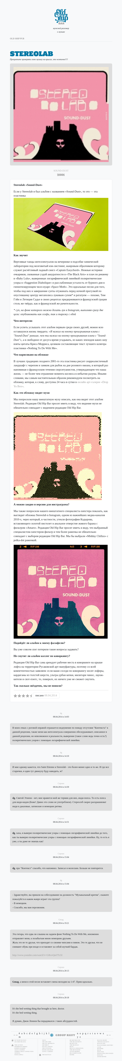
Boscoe (100, 1055)
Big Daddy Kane (75, 1053)
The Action (19, 1045)
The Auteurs (47, 1048)
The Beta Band (75, 1050)
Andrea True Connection (24, 1051)
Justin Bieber (75, 1051)
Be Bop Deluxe (75, 1040)
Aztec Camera (47, 1051)
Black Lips (101, 1043)
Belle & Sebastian (76, 1048)
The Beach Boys (75, 1042)
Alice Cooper (20, 1050)
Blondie (100, 1048)
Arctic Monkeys (48, 1043)
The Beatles (74, 1045)
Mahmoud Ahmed (21, 1046)
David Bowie (101, 1056)
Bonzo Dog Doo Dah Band (106, 1053)
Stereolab (31, 53)
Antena (17, 1053)
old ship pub (17, 39)
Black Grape (102, 1040)
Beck (72, 1046)
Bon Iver (100, 1051)
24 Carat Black (20, 1042)
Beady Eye (73, 1043)
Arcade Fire (46, 1042)
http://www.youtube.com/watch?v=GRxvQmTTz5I (37, 955)
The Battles (46, 1054)
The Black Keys (103, 1042)
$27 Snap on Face (20, 1040)
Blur (99, 1050)
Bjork (72, 1054)
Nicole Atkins (47, 1046)
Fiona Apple (19, 1054)
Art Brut (45, 1045)
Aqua (44, 1040)
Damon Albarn (20, 1048)
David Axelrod (47, 1050)
